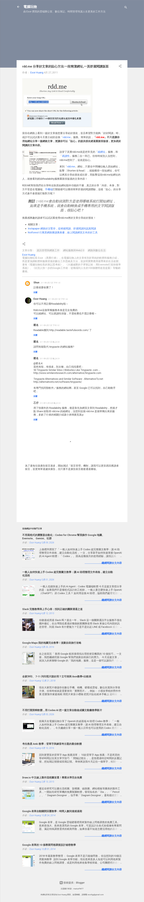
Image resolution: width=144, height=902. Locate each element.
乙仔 (36, 402)
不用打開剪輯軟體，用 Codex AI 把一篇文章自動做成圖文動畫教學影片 (62, 710)
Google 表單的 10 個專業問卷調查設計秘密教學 (49, 844)
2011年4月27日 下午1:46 (58, 299)
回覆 (35, 292)
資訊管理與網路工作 (48, 250)
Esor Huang (40, 298)
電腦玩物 (30, 7)
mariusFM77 (78, 889)
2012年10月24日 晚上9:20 (50, 403)
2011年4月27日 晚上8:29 (49, 359)
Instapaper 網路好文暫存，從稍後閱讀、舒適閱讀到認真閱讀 (62, 228)
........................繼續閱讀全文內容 (103, 562)
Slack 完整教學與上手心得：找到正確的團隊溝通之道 (52, 609)
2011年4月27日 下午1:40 (50, 283)
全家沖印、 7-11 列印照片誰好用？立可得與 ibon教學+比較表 (56, 676)
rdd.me (67, 137)
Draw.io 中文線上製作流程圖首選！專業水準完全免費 (52, 777)
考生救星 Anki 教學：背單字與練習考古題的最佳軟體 (52, 743)
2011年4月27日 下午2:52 (49, 325)
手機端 (49, 189)
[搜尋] (125, 7)
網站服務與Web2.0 (73, 250)
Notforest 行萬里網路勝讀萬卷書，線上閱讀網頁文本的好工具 (63, 232)
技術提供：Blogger (72, 882)
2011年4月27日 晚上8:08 (49, 342)
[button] (120, 66)
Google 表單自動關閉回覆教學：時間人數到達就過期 (52, 811)
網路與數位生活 (97, 250)
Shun (36, 282)
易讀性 (66, 155)
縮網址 (101, 151)
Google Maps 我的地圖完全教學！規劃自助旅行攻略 (51, 642)
